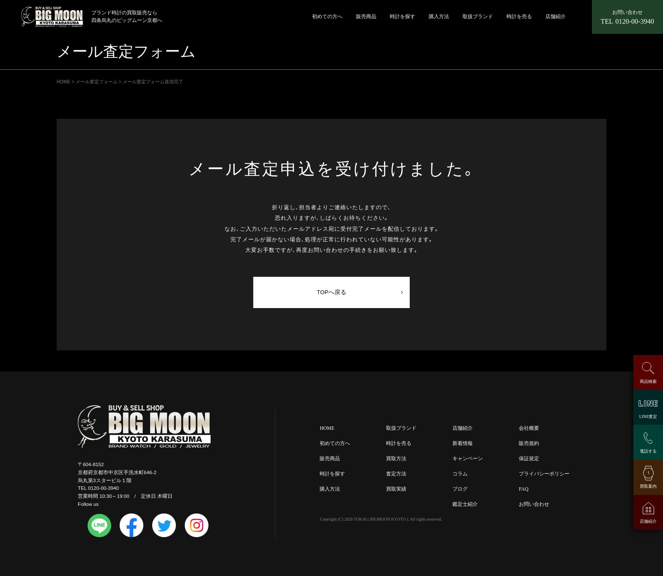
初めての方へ (327, 16)
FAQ (524, 489)
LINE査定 (648, 416)
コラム (460, 474)
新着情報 (462, 444)
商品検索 (648, 381)
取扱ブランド (478, 16)
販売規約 (529, 444)
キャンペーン (467, 459)
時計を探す (402, 16)
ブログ (460, 489)
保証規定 (529, 459)
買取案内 (648, 486)
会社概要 (529, 428)
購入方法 (439, 16)
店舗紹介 (555, 16)
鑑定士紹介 (465, 505)
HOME (327, 428)
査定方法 (396, 474)
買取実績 (396, 489)
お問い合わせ (534, 505)
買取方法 (396, 459)
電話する (648, 451)
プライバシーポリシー (544, 474)
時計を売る (519, 16)
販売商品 (366, 16)
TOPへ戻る (331, 292)
